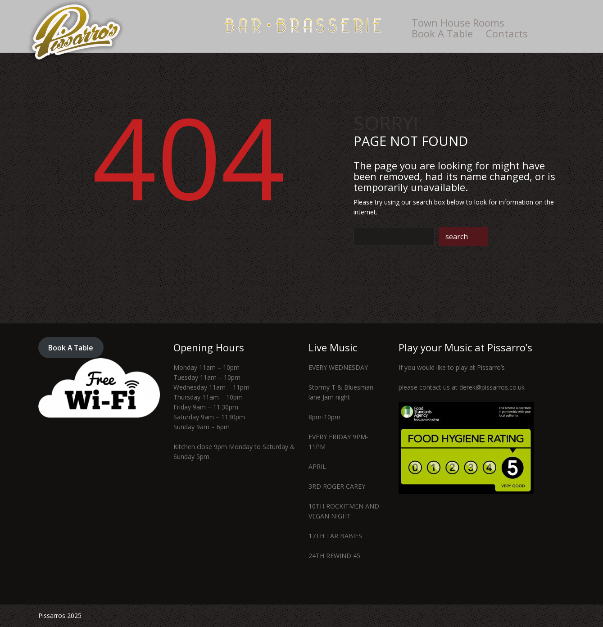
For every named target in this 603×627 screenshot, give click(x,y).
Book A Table (442, 33)
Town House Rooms (458, 22)
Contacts (507, 33)
